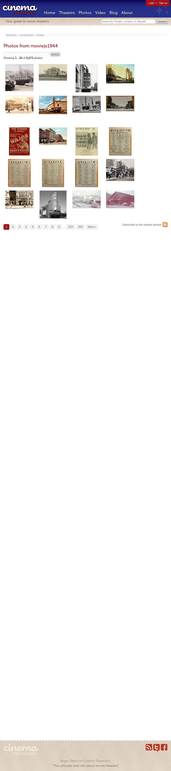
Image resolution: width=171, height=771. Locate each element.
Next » (92, 226)
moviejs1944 (26, 35)
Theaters (67, 12)
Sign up (163, 3)
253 (70, 226)
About (127, 12)
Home (49, 12)
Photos (85, 12)
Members (11, 35)
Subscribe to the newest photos (142, 224)
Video (100, 12)
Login (151, 3)
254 (80, 226)
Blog (113, 12)
